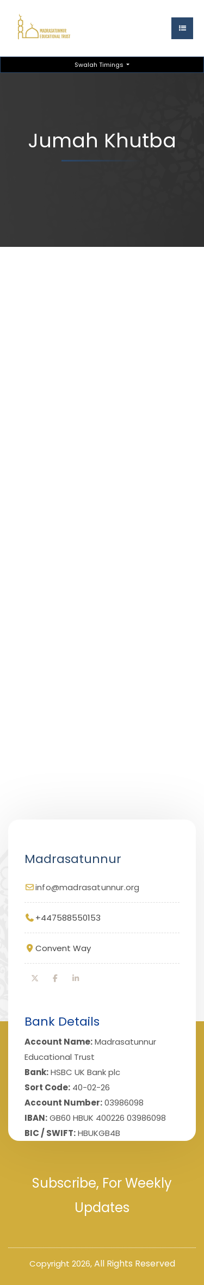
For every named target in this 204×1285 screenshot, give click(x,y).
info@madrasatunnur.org (87, 887)
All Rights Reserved (134, 1263)
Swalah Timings (100, 64)
